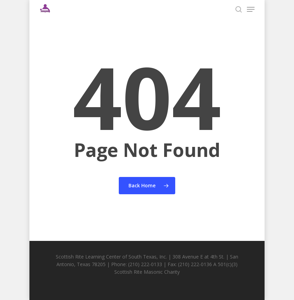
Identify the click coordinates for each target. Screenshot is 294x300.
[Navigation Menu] (251, 9)
